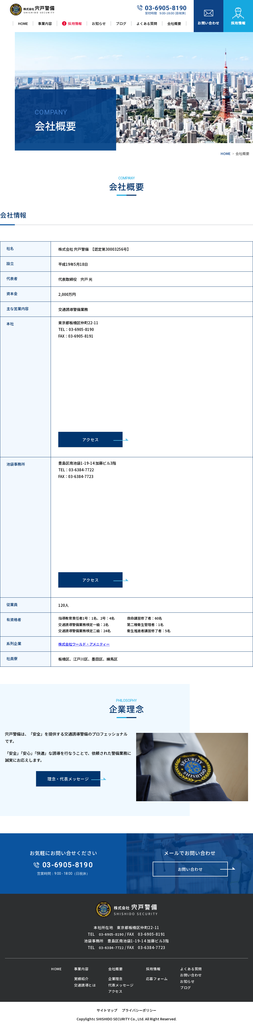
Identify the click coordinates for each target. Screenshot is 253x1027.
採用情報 (153, 968)
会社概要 (115, 968)
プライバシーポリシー (139, 1010)
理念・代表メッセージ (68, 779)
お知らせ (187, 981)
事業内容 (81, 968)
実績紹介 (81, 978)
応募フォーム (157, 978)
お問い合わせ (191, 974)
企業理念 (115, 978)
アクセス (90, 439)
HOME (226, 153)
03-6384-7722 (111, 947)
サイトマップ (107, 1010)
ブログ (185, 987)
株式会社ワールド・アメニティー (84, 644)
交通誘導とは (85, 985)
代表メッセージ (121, 985)
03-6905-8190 (111, 934)
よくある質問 (191, 968)
